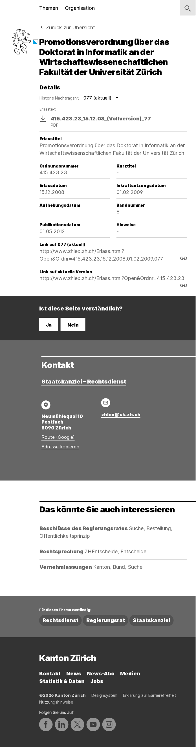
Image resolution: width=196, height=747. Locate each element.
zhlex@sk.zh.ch (120, 414)
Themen (48, 8)
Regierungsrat (105, 620)
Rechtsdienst (60, 620)
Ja (49, 325)
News (73, 674)
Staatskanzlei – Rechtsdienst (83, 381)
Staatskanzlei (151, 620)
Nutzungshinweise (56, 702)
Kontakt (50, 674)
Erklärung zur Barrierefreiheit (149, 695)
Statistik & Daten (62, 681)
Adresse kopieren (60, 446)
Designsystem (104, 695)
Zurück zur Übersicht (70, 27)
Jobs (96, 681)
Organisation (80, 8)
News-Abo (100, 674)
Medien (130, 674)
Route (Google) (58, 437)
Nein (73, 325)
